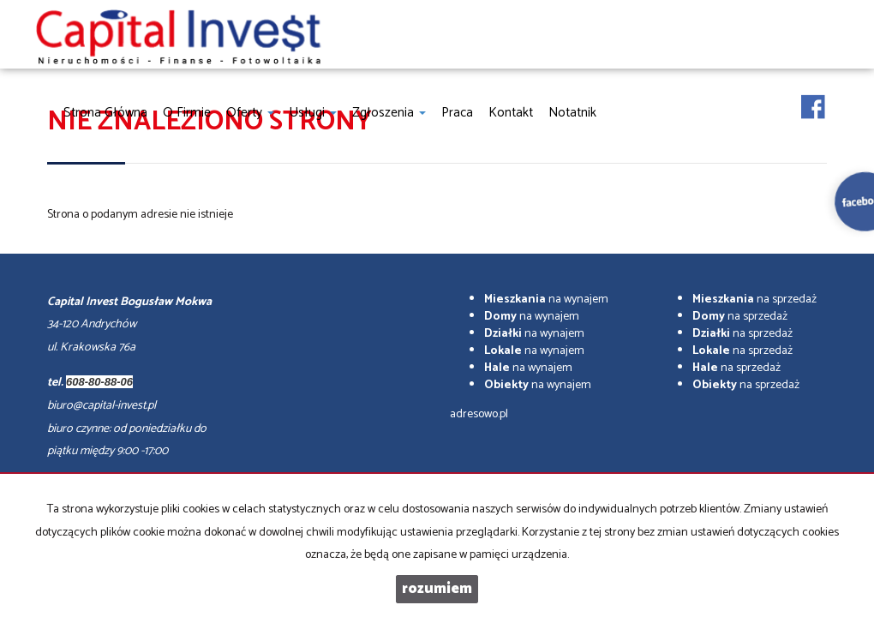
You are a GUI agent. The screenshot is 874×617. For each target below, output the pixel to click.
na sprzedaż (754, 299)
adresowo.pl (479, 414)
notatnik (572, 112)
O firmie (187, 112)
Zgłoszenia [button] (389, 112)
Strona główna (105, 112)
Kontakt (510, 112)
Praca (457, 112)
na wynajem (546, 299)
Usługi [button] (313, 112)
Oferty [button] (250, 112)
